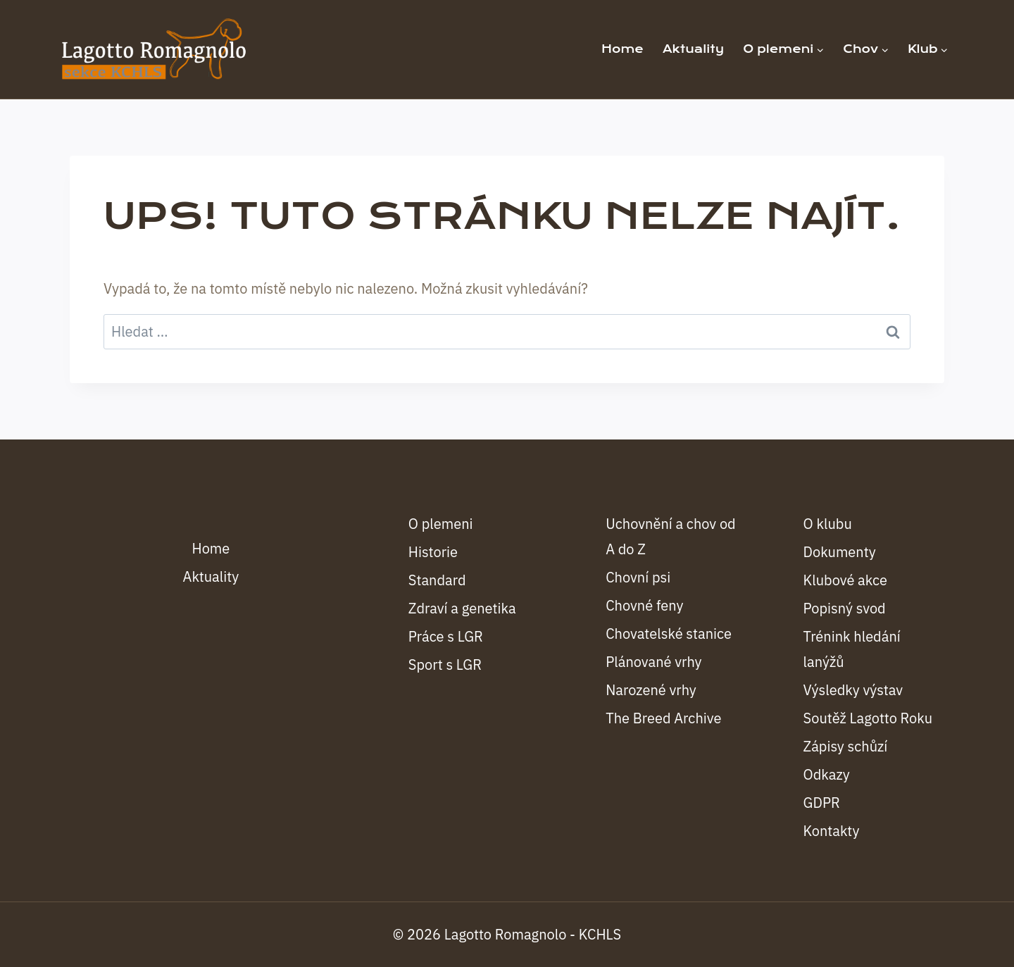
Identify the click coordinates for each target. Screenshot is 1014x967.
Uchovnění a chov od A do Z (671, 536)
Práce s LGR (445, 636)
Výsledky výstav (853, 689)
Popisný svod (844, 608)
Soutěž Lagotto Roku (867, 718)
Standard (437, 579)
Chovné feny (644, 605)
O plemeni (440, 523)
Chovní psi (638, 577)
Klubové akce (845, 579)
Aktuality (693, 49)
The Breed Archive (663, 718)
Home (622, 49)
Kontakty (831, 830)
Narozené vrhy (651, 689)
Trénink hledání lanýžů (852, 649)
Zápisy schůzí (845, 746)
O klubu (827, 523)
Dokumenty (839, 551)
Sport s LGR (445, 664)
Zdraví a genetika (462, 608)
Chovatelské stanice (669, 633)
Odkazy (826, 774)
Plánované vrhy (653, 661)
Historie (433, 551)
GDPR (821, 802)
